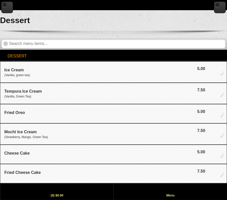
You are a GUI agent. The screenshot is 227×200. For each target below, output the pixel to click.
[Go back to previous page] (7, 7)
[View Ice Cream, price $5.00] (113, 72)
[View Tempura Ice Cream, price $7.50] (113, 93)
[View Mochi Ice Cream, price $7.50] (113, 134)
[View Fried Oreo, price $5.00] (113, 113)
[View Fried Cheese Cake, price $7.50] (113, 173)
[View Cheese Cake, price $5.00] (113, 154)
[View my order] (57, 191)
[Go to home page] (220, 7)
